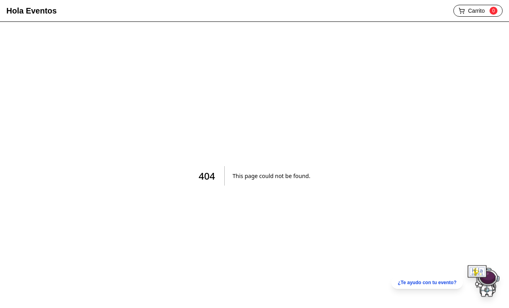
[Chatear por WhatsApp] (445, 282)
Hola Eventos (31, 10)
